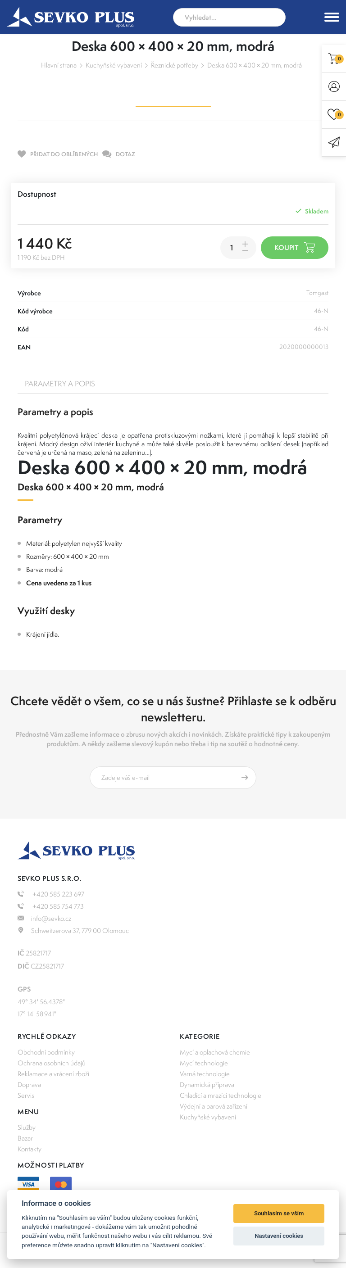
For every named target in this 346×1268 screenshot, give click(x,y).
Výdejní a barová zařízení (213, 1106)
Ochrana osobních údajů (52, 1063)
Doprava (29, 1084)
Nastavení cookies (279, 1235)
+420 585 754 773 (51, 906)
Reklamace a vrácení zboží (53, 1073)
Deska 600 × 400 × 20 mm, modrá (254, 65)
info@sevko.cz (44, 918)
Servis (26, 1095)
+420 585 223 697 (51, 894)
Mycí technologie (204, 1063)
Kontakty (29, 1149)
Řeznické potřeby (174, 65)
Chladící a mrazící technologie (220, 1095)
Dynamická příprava (207, 1084)
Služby (27, 1127)
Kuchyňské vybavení (114, 65)
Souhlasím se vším (279, 1213)
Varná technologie (205, 1073)
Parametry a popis (60, 384)
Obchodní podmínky (46, 1052)
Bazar (25, 1138)
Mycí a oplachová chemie (215, 1052)
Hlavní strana (59, 65)
